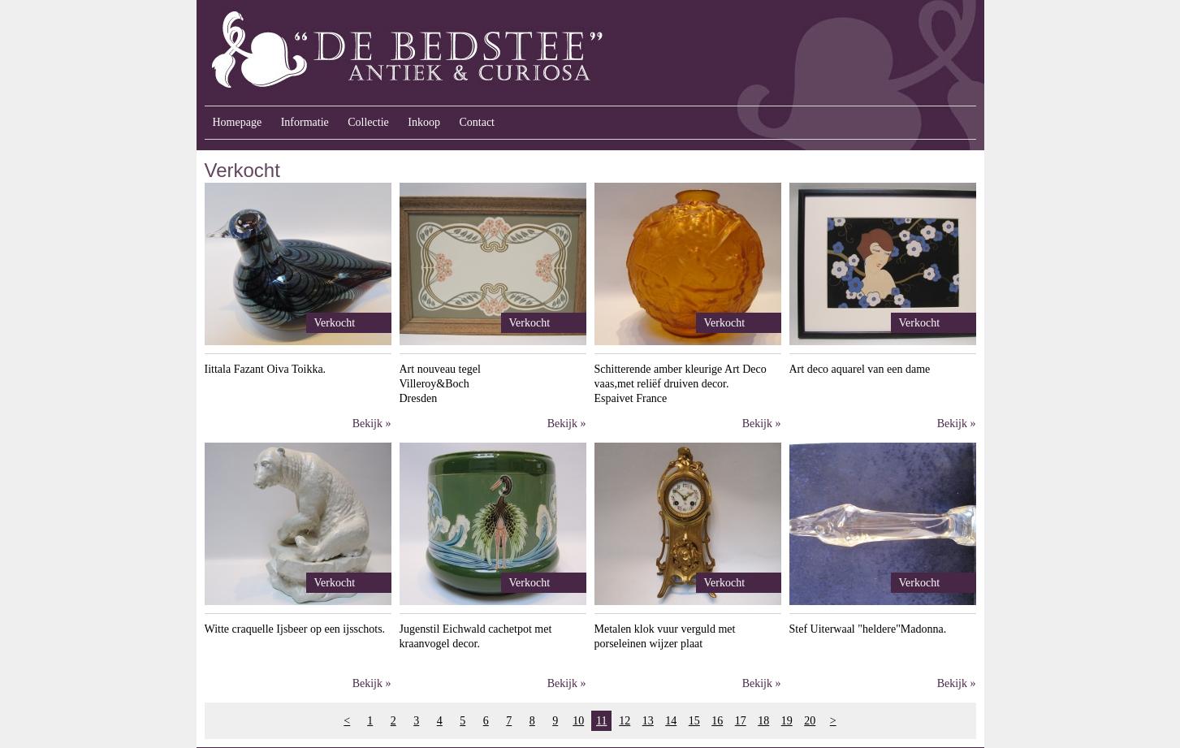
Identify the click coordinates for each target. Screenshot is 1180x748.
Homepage (237, 122)
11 (601, 721)
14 (670, 721)
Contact (477, 122)
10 (578, 721)
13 (648, 721)
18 (763, 721)
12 (624, 721)
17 (740, 721)
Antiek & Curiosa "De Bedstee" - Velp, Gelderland (509, 52)
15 (694, 721)
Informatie (305, 122)
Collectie (368, 122)
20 (809, 721)
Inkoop (424, 122)
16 (717, 721)
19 (787, 721)
